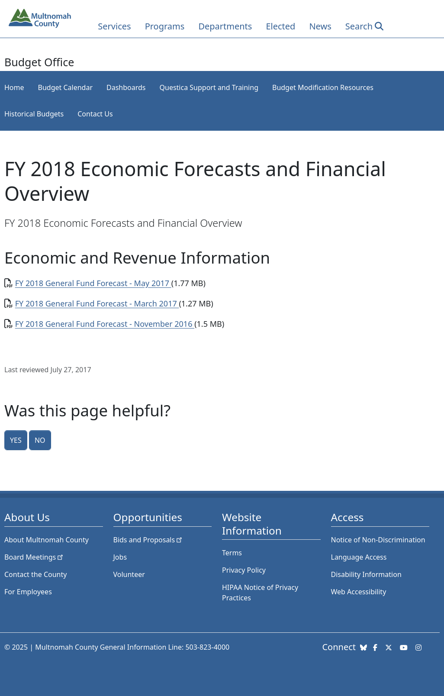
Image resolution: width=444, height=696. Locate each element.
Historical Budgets (34, 114)
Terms (232, 552)
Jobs (120, 557)
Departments (225, 26)
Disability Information (366, 574)
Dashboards (126, 87)
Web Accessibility (358, 591)
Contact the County (35, 574)
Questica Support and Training (209, 87)
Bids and (148, 540)
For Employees (28, 591)
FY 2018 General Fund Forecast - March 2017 (97, 303)
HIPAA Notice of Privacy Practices (260, 593)
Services (114, 26)
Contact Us (95, 114)
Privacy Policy (244, 570)
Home (14, 87)
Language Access (359, 557)
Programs (165, 26)
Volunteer (129, 574)
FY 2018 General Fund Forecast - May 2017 (93, 283)
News (320, 26)
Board (34, 557)
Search (359, 26)
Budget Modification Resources (322, 87)
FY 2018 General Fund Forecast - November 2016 (104, 324)
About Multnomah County (46, 540)
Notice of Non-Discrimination (378, 540)
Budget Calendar (65, 87)
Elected (280, 26)
